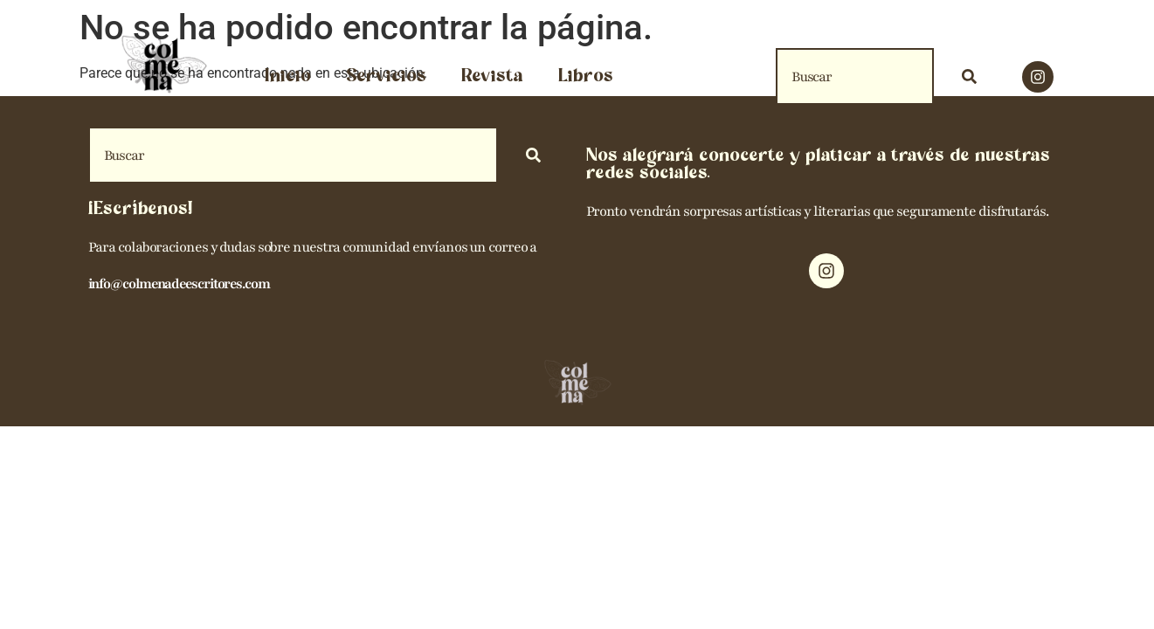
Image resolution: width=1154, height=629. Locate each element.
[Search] (973, 76)
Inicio (288, 76)
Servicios (386, 76)
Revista (492, 76)
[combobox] (855, 76)
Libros (585, 76)
